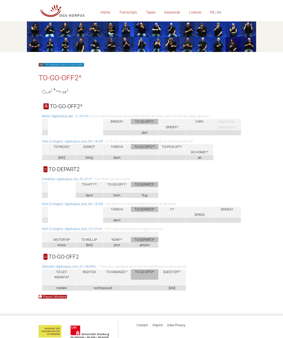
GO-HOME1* (199, 152)
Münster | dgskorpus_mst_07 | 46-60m (69, 266)
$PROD (200, 215)
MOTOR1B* (62, 240)
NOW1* (117, 240)
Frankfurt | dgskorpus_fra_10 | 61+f (67, 179)
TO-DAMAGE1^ (116, 272)
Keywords (172, 12)
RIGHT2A (89, 272)
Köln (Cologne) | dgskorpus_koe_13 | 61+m (72, 229)
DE (212, 12)
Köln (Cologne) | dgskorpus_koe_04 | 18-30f (72, 141)
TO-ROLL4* (89, 240)
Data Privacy (176, 325)
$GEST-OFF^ (172, 272)
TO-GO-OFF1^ (117, 184)
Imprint (158, 325)
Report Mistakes (53, 297)
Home (105, 12)
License (195, 12)
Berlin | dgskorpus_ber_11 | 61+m (65, 116)
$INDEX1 (116, 121)
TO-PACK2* (62, 147)
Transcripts (128, 12)
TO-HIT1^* (89, 184)
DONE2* (89, 147)
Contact (142, 325)
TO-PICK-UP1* (172, 147)
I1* (172, 209)
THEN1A (117, 147)
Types (150, 12)
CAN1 (199, 121)
